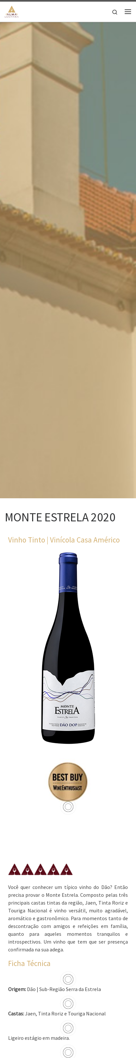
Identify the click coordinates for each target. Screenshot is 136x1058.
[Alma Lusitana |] (12, 10)
